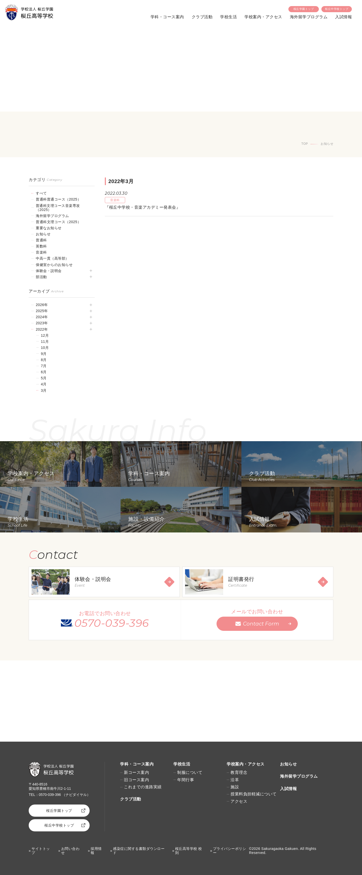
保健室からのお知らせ (54, 265)
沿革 (235, 780)
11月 (45, 342)
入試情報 (343, 17)
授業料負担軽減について (254, 794)
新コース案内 (136, 772)
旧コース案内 (136, 780)
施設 (235, 787)
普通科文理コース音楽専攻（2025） (58, 208)
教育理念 (239, 772)
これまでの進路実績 (143, 787)
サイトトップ (40, 851)
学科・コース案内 (167, 17)
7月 (44, 366)
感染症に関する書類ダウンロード (138, 851)
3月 (44, 390)
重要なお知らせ (49, 228)
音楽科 (41, 252)
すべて (41, 193)
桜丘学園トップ (303, 8)
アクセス (239, 801)
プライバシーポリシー (229, 851)
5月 (44, 378)
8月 (44, 360)
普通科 (41, 240)
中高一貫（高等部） (52, 258)
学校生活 (228, 17)
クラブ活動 (202, 17)
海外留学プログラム (309, 17)
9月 (44, 354)
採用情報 (96, 851)
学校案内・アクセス (263, 17)
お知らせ (43, 234)
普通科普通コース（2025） (58, 199)
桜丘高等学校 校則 (188, 851)
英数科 (41, 246)
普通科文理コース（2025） (58, 222)
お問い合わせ (70, 851)
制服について (189, 772)
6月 (44, 372)
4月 (44, 384)
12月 (45, 335)
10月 (45, 348)
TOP (304, 144)
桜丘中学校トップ (336, 8)
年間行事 (185, 780)
